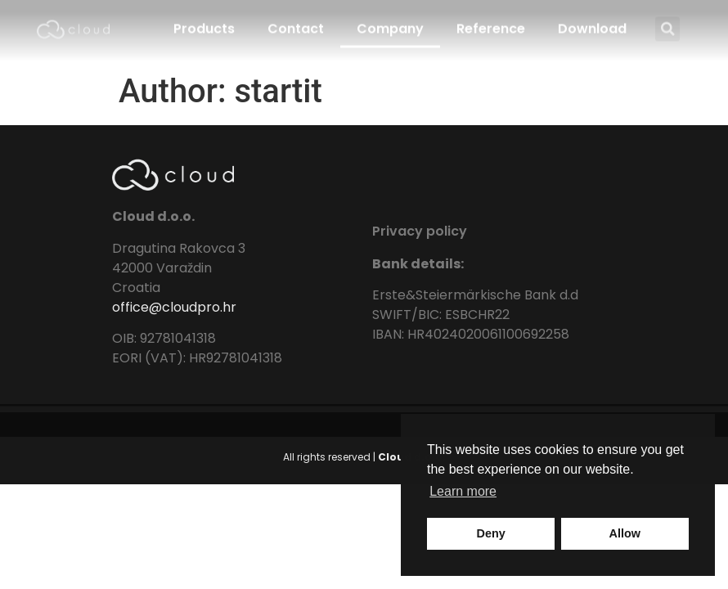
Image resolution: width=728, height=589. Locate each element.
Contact (295, 21)
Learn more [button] (463, 491)
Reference (490, 21)
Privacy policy (419, 231)
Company (390, 21)
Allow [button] (624, 533)
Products (204, 21)
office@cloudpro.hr (174, 307)
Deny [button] (491, 533)
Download (592, 21)
